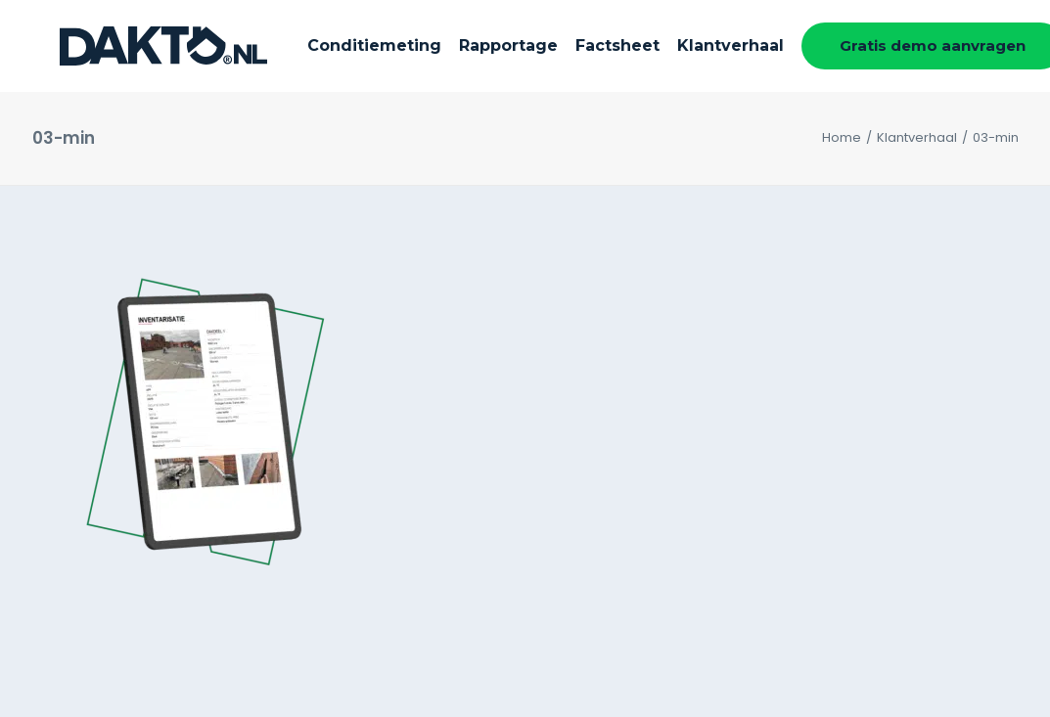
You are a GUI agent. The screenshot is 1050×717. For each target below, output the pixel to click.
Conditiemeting (329, 45)
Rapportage (463, 45)
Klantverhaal (685, 45)
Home (841, 137)
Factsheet (572, 45)
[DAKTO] (136, 46)
